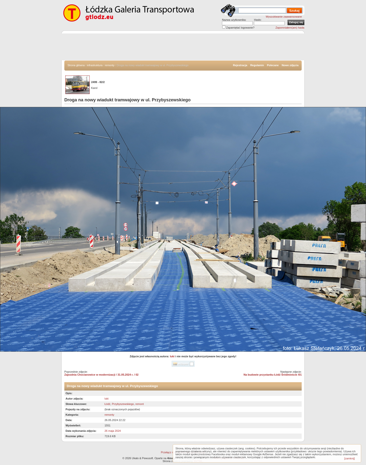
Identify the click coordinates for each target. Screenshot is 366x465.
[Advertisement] (183, 47)
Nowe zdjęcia (290, 65)
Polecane (273, 65)
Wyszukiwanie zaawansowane (284, 16)
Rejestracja (240, 65)
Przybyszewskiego (123, 403)
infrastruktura (95, 65)
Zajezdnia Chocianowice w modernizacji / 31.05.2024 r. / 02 (101, 374)
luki (172, 356)
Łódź (107, 403)
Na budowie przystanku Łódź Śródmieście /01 (273, 374)
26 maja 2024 (113, 430)
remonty (110, 65)
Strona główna (76, 65)
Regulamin (257, 65)
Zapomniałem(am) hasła (289, 27)
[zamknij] (349, 458)
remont (139, 403)
